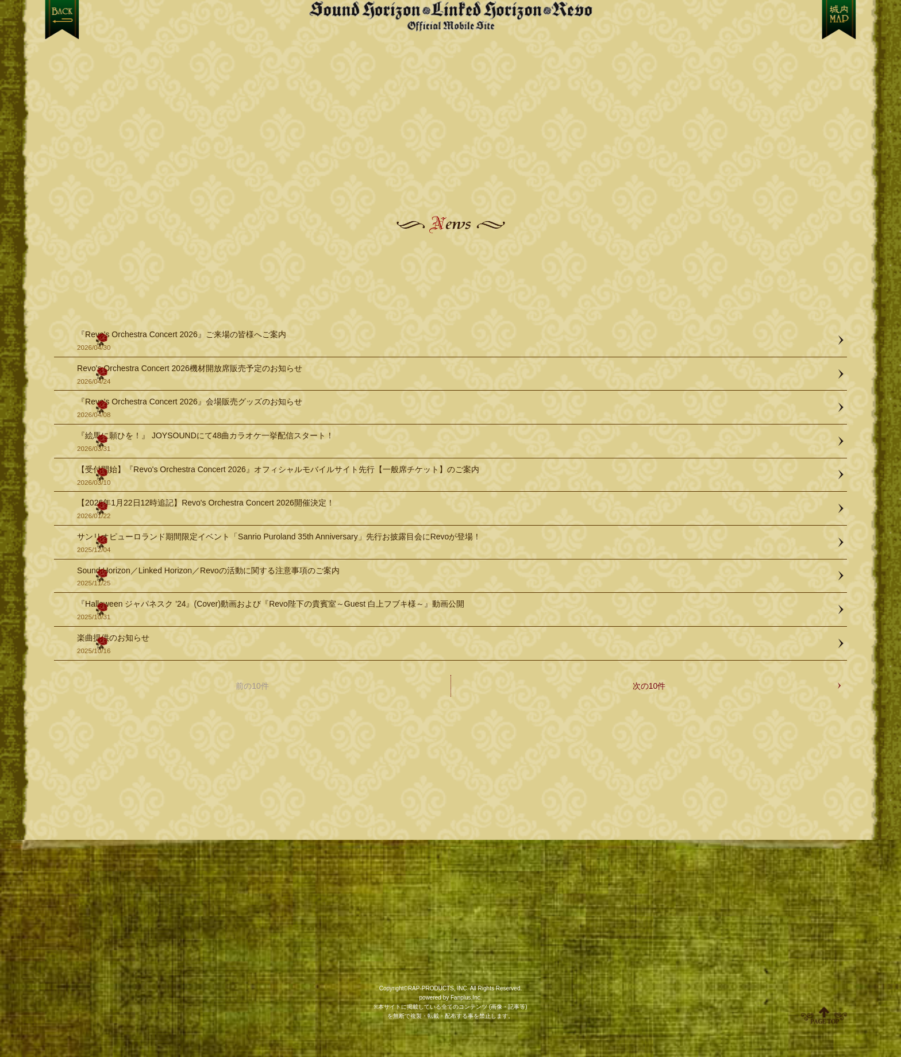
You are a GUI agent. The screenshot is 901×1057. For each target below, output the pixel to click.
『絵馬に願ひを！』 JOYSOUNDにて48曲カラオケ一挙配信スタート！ (456, 442)
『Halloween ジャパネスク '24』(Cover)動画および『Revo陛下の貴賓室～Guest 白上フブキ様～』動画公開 (456, 610)
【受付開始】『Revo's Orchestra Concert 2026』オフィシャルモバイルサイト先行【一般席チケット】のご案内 (456, 476)
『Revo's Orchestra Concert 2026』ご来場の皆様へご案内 (456, 341)
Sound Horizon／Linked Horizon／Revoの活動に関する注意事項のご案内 (456, 577)
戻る (62, 19)
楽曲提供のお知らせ (456, 644)
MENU (839, 19)
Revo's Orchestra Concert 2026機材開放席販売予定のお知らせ (456, 375)
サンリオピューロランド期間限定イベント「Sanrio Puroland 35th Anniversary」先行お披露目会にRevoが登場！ (456, 543)
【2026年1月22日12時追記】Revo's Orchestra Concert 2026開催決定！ (456, 509)
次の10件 (649, 685)
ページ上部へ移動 (824, 1015)
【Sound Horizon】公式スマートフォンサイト (450, 16)
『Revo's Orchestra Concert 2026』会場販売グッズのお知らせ (456, 408)
